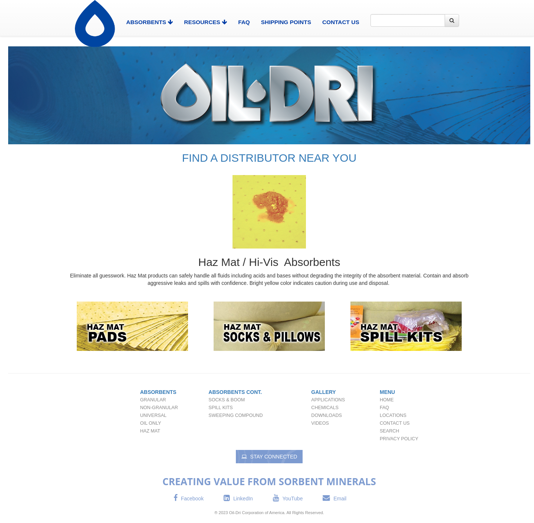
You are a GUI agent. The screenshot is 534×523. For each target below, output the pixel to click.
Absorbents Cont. (235, 392)
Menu (387, 392)
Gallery (323, 392)
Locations (393, 415)
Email (334, 498)
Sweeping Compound (235, 415)
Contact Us (340, 22)
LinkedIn (238, 498)
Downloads (326, 415)
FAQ (244, 22)
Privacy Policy (399, 438)
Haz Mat (150, 431)
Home (387, 399)
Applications (328, 399)
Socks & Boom (226, 399)
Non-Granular (159, 407)
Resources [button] (205, 22)
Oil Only (150, 423)
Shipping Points (286, 22)
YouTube (288, 498)
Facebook (189, 498)
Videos (320, 423)
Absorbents (158, 392)
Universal (153, 415)
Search (389, 431)
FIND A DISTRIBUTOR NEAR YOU (269, 158)
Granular (153, 399)
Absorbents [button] (149, 22)
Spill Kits (220, 407)
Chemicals (324, 407)
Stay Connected (269, 457)
